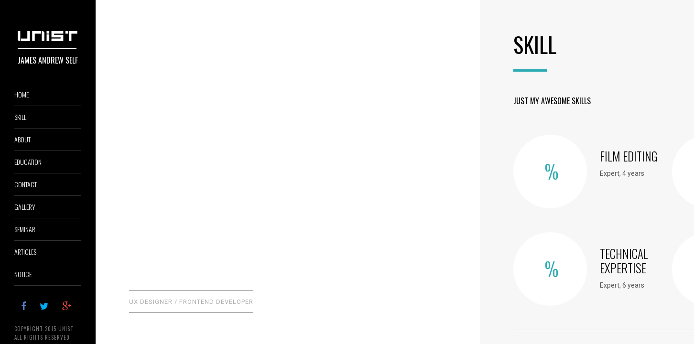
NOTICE (23, 274)
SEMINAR (24, 229)
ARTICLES (25, 252)
